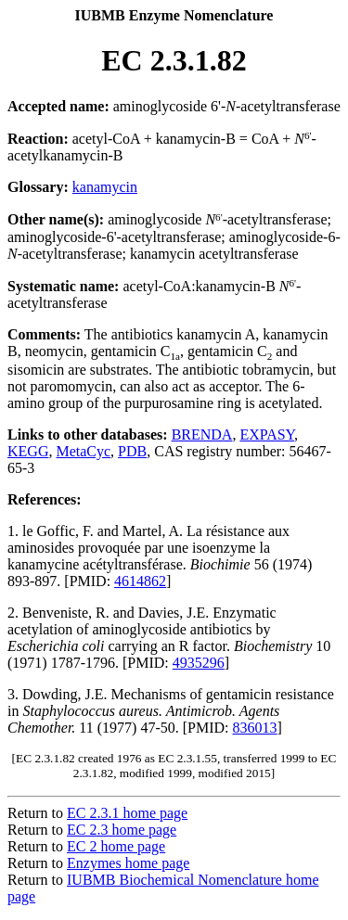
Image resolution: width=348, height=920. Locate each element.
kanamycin (104, 187)
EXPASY (266, 434)
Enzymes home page (128, 863)
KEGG (27, 451)
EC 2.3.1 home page (127, 813)
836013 (255, 727)
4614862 (140, 581)
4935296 (199, 663)
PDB (132, 451)
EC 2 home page (116, 846)
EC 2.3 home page (121, 829)
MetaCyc (83, 451)
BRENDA (202, 434)
